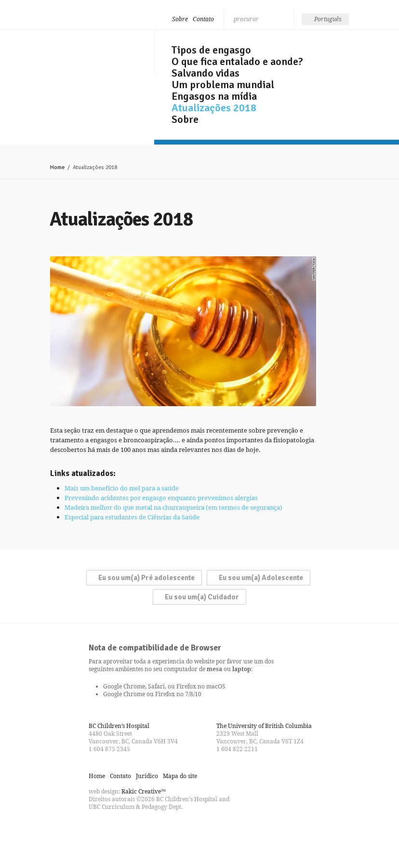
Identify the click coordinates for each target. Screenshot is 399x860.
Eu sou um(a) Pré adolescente (146, 577)
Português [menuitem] (328, 19)
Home (57, 167)
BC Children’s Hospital (119, 726)
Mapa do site (180, 776)
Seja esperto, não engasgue (94, 49)
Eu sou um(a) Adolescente (261, 577)
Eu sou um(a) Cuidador (202, 597)
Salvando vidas (205, 73)
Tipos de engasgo (211, 50)
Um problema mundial (223, 85)
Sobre (180, 19)
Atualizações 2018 (214, 108)
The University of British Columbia (264, 726)
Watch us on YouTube (131, 828)
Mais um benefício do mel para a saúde (122, 488)
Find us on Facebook (96, 828)
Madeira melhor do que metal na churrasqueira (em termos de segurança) (173, 507)
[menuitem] (325, 19)
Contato (203, 19)
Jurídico (147, 776)
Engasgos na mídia (214, 96)
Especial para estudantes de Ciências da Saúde (132, 517)
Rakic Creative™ (143, 791)
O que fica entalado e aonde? (237, 61)
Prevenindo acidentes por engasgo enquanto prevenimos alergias (161, 497)
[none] (325, 19)
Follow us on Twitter (113, 828)
